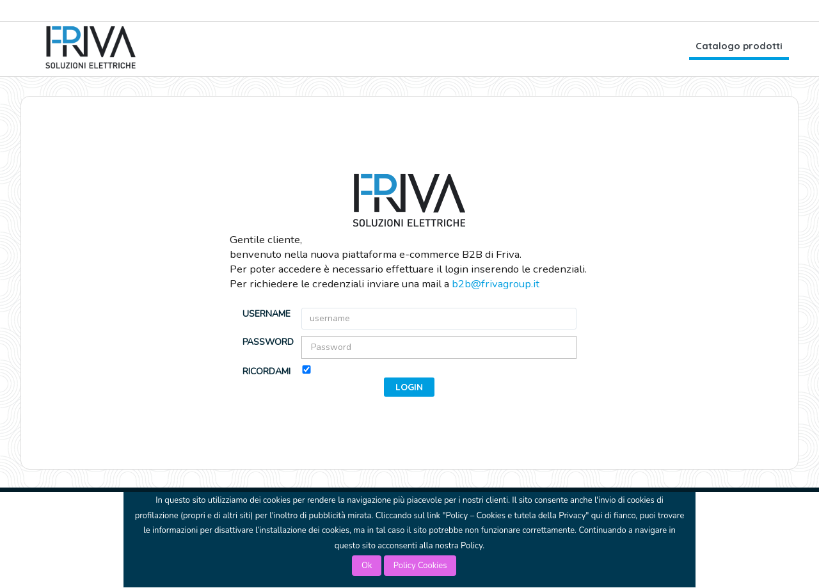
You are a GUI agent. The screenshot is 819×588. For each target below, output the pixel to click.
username (266, 314)
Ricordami (266, 371)
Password (267, 342)
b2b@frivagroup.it (495, 283)
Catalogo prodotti (739, 46)
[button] (409, 387)
